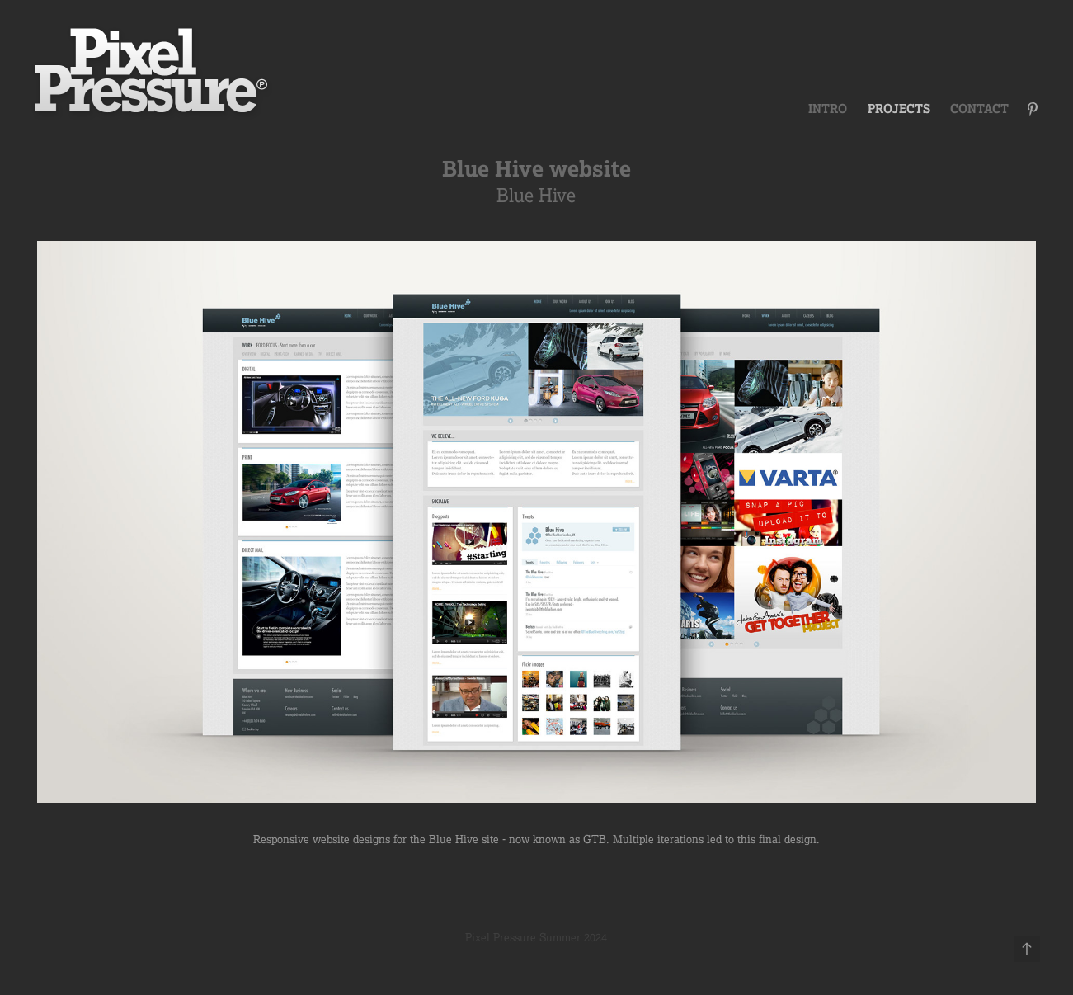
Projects (899, 108)
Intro (827, 108)
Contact (979, 108)
